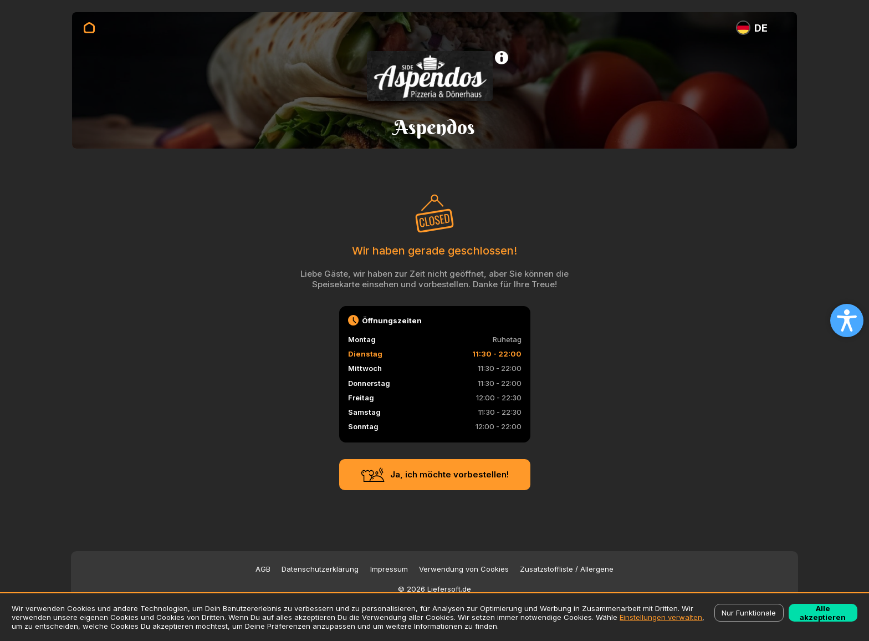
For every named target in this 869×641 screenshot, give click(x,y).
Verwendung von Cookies (464, 569)
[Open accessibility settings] (846, 320)
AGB (262, 569)
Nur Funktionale (749, 612)
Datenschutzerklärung (320, 569)
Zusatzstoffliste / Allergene (567, 569)
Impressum (389, 569)
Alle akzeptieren (823, 613)
